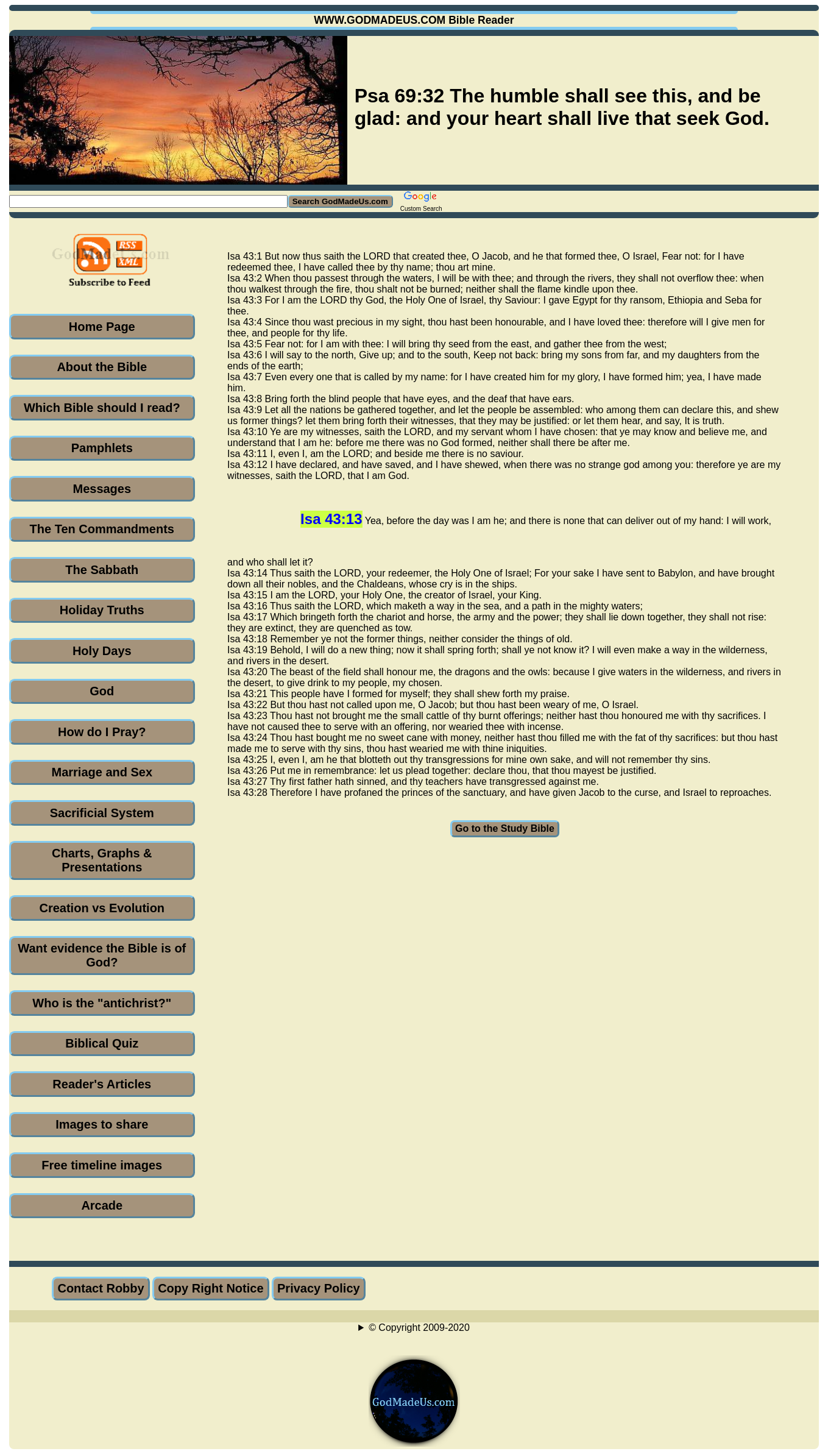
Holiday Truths (102, 610)
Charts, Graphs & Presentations (102, 860)
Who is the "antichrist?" (101, 1003)
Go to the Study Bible (504, 828)
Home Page (102, 326)
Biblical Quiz (101, 1043)
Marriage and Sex (101, 772)
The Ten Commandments (102, 529)
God (102, 691)
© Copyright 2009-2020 (419, 1327)
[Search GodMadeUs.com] (148, 201)
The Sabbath (101, 569)
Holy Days (102, 651)
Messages (102, 488)
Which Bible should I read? (102, 407)
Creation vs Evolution (102, 908)
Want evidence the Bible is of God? (102, 955)
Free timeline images (101, 1165)
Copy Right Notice (210, 1288)
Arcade (101, 1205)
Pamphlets (102, 448)
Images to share (101, 1124)
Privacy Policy (318, 1288)
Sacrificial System (102, 813)
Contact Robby (100, 1288)
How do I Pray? (102, 732)
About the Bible (102, 367)
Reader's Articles (101, 1084)
